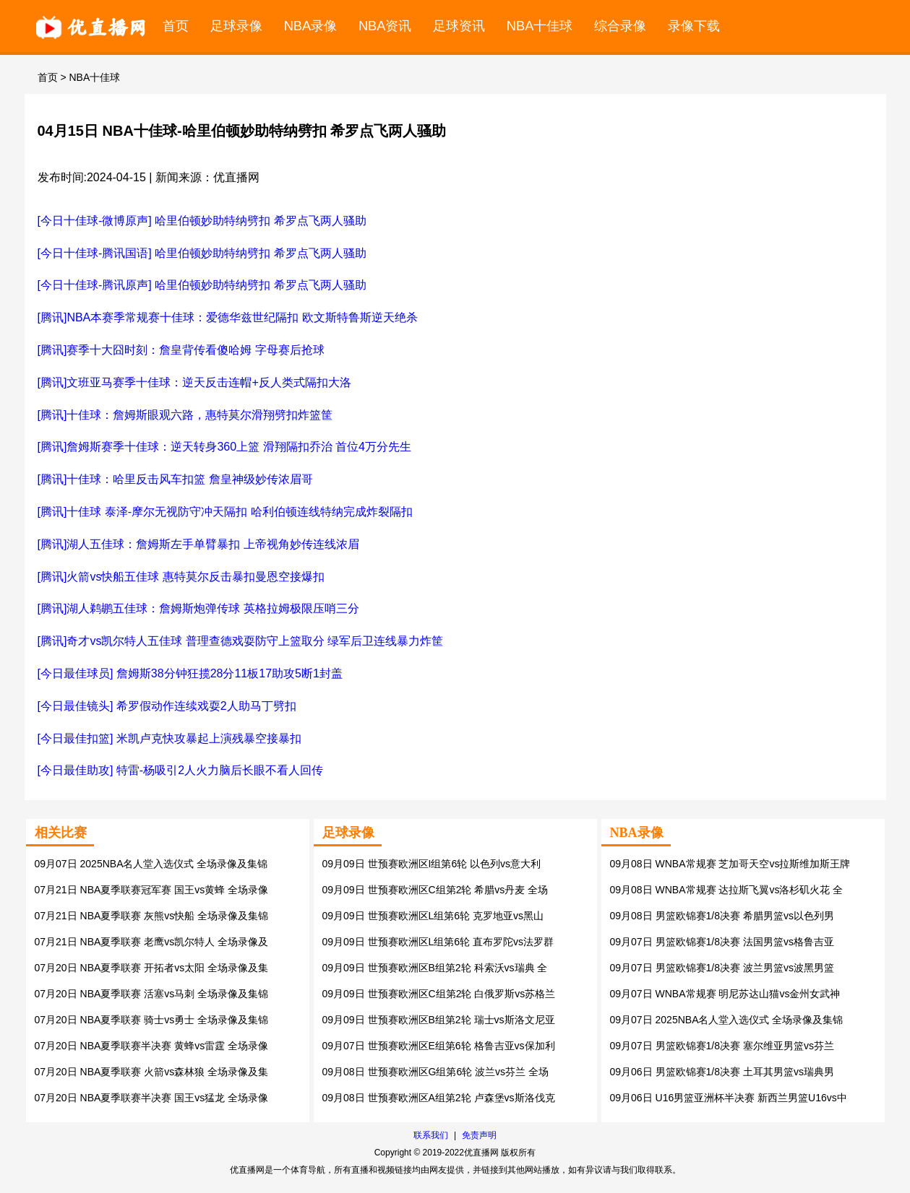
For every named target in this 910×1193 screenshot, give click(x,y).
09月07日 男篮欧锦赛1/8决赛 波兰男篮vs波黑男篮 (722, 967)
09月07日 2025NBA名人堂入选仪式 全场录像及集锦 (151, 863)
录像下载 (694, 25)
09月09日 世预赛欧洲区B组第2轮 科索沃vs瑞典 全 (435, 967)
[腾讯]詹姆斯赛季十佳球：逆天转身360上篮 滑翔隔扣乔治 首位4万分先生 (224, 447)
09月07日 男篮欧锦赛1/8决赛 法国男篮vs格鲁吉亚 (722, 941)
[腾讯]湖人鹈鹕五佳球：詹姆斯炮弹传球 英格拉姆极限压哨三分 (198, 608)
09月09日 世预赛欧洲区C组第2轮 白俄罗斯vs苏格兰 (439, 993)
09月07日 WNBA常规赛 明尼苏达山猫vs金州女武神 (725, 993)
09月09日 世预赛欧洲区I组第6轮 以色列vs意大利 (431, 863)
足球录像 (236, 25)
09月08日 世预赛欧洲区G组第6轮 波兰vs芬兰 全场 (435, 1071)
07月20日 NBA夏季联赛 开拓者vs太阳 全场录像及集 (152, 967)
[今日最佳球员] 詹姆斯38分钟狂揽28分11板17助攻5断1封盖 (190, 673)
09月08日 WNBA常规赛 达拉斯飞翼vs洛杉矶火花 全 (727, 889)
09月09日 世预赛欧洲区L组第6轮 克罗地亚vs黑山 (433, 915)
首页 (176, 25)
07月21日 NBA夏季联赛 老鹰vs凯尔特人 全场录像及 (152, 941)
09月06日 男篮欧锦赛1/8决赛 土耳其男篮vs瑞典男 (722, 1071)
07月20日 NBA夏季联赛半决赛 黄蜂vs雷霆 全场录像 (152, 1045)
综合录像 (620, 25)
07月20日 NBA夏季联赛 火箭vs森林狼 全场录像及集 (152, 1071)
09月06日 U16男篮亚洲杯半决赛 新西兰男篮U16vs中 (728, 1097)
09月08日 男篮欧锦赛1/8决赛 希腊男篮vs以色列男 (722, 915)
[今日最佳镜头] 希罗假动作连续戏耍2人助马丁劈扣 (167, 706)
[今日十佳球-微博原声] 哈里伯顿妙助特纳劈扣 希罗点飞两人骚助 (202, 220)
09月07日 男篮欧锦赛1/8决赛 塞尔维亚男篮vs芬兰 (722, 1045)
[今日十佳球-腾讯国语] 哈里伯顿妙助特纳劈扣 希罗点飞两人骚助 (202, 253)
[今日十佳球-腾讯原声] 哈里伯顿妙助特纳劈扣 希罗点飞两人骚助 (202, 285)
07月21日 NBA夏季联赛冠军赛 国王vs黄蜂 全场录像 (152, 889)
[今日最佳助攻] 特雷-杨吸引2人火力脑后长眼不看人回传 (181, 770)
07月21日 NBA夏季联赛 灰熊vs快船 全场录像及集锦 (152, 915)
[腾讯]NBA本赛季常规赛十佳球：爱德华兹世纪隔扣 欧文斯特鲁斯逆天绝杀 (228, 317)
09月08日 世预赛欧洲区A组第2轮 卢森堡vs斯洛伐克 (438, 1097)
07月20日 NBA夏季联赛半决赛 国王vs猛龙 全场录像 (152, 1097)
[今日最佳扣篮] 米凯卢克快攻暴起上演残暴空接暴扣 (169, 738)
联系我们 (430, 1135)
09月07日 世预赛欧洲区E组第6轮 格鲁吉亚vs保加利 (438, 1045)
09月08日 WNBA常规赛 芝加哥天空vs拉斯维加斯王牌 (730, 863)
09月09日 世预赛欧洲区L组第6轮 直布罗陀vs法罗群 (438, 941)
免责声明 (479, 1135)
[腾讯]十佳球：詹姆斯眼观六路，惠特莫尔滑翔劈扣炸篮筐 (185, 415)
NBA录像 (311, 25)
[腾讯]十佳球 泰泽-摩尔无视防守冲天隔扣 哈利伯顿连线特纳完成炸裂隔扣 (225, 512)
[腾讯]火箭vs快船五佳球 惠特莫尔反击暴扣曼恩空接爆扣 (181, 577)
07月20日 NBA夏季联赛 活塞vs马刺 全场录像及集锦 (152, 993)
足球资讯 (459, 25)
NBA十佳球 (540, 25)
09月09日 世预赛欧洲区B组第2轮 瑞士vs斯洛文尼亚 (438, 1019)
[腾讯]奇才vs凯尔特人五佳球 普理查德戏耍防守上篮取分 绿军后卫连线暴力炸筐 (241, 641)
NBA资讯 (385, 25)
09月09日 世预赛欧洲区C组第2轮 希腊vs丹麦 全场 (435, 889)
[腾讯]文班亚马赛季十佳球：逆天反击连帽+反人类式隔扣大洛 (194, 382)
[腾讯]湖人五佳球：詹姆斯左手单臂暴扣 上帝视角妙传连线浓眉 (198, 544)
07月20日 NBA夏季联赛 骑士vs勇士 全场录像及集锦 (152, 1019)
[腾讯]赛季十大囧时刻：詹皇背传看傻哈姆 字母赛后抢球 (181, 350)
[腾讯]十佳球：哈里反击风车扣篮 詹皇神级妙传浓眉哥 (175, 479)
